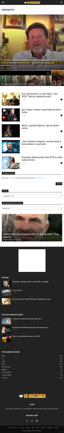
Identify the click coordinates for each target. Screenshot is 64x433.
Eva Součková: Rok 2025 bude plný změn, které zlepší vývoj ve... (30, 327)
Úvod (3, 7)
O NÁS (56, 427)
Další (33, 427)
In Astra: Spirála (17, 290)
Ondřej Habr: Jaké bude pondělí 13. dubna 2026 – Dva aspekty (30, 281)
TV (7, 7)
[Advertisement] (32, 260)
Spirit (22, 427)
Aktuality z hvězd (7, 231)
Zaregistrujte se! (40, 178)
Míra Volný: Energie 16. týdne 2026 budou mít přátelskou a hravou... (32, 299)
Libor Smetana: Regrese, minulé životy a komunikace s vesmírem (41, 142)
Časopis (43, 427)
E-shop (37, 427)
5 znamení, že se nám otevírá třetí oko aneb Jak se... (27, 319)
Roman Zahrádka (6, 68)
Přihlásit (11, 178)
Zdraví (14, 427)
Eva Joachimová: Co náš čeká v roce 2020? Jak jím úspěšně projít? (40, 95)
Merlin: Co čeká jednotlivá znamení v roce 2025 (26, 336)
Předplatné (50, 427)
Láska (10, 427)
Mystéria (28, 427)
